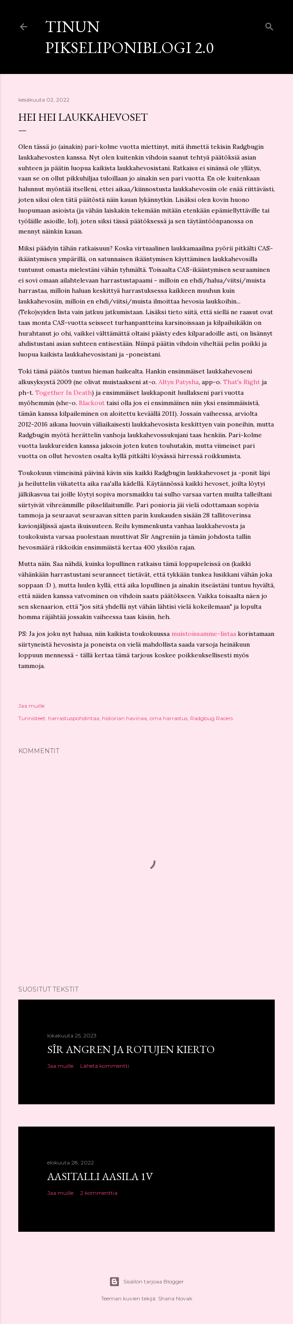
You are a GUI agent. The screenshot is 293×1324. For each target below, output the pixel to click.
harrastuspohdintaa (73, 718)
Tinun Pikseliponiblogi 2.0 (129, 37)
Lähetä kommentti (104, 1065)
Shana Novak (175, 1298)
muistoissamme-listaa (203, 634)
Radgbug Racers (211, 718)
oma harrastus (168, 718)
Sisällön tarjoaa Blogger (146, 1281)
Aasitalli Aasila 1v (100, 1176)
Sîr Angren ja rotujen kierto (131, 1049)
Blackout (92, 403)
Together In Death (63, 393)
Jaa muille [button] (31, 705)
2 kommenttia (99, 1192)
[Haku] (269, 24)
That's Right (241, 382)
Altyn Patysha (179, 382)
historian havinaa (124, 718)
